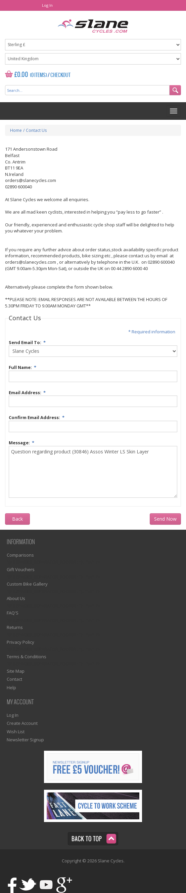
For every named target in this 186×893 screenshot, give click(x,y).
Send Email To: (28, 341)
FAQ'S (12, 613)
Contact (14, 679)
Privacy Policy (20, 642)
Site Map (16, 671)
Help (11, 687)
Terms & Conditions (26, 657)
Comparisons (20, 555)
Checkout (60, 75)
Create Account (22, 723)
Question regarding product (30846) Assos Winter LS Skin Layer (93, 472)
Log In (47, 5)
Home (16, 130)
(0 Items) (38, 75)
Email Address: (28, 391)
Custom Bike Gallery (27, 584)
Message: (22, 442)
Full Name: (23, 366)
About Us (16, 598)
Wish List (16, 732)
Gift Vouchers (21, 569)
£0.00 (21, 74)
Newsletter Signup (25, 740)
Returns (15, 627)
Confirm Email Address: (37, 416)
